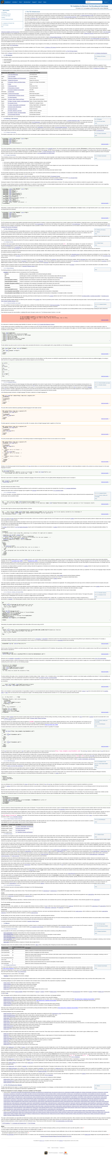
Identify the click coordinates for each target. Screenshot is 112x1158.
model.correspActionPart (28, 1098)
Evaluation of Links (101, 594)
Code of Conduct (54, 1147)
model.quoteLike (70, 1107)
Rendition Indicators (101, 592)
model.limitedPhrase (91, 1103)
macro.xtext (6, 942)
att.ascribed (19, 1092)
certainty (42, 991)
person (83, 691)
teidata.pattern (7, 1018)
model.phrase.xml (97, 1106)
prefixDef (10, 599)
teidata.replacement (8, 1027)
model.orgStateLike (100, 1104)
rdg (62, 864)
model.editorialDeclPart (93, 1099)
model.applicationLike (48, 1096)
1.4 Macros (3, 17)
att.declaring (94, 1092)
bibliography (104, 144)
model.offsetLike (85, 1104)
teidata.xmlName (7, 1042)
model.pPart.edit (71, 873)
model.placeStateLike (17, 1107)
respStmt (106, 691)
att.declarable (89, 1092)
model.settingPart (98, 1107)
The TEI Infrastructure (13, 74)
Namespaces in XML (56, 1013)
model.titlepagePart (60, 1109)
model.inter (70, 906)
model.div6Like (20, 1099)
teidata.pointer (7, 1021)
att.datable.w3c (78, 1092)
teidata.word (6, 1033)
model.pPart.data (44, 854)
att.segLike (75, 1095)
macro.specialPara (8, 939)
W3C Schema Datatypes (8, 968)
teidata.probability (7, 984)
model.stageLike (26, 1109)
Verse (9, 84)
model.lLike (72, 1103)
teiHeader (90, 387)
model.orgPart (93, 1104)
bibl (50, 599)
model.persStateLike (67, 1106)
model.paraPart (59, 1106)
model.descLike (65, 1098)
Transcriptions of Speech (13, 87)
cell (3, 993)
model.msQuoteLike (33, 1104)
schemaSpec (40, 127)
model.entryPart (25, 1101)
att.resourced (61, 1095)
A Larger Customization (101, 133)
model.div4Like (7, 1099)
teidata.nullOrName (8, 1082)
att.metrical (83, 259)
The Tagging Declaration (21, 527)
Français (59, 1136)
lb (87, 815)
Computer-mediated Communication (16, 89)
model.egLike (101, 1099)
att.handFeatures (77, 1093)
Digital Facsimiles (20, 830)
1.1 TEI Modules (4, 12)
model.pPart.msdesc (39, 1106)
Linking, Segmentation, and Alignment (16, 105)
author (2, 692)
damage (37, 991)
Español (51, 1136)
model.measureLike (5, 855)
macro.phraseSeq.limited (9, 937)
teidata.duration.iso (92, 1110)
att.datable (72, 1092)
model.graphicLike (15, 1103)
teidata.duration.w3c (8, 997)
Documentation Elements (70, 16)
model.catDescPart (96, 1096)
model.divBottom (33, 1099)
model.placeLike (104, 1106)
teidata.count (6, 988)
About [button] (39, 2)
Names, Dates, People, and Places (16, 99)
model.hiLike (29, 1103)
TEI (25, 176)
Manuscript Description (13, 93)
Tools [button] (20, 2)
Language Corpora (12, 103)
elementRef (44, 638)
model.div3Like (103, 1098)
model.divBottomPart (42, 1099)
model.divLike (46, 890)
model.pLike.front (7, 1106)
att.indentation (84, 1093)
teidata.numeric (7, 985)
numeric (90, 991)
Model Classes (99, 243)
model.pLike (10, 896)
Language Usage (58, 490)
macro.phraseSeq (8, 936)
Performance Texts (12, 86)
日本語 (63, 1136)
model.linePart (99, 1103)
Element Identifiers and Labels (103, 382)
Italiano (54, 1136)
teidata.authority (7, 1022)
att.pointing (18, 255)
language (34, 490)
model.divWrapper (84, 1099)
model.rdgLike (27, 864)
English (42, 1136)
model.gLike (31, 869)
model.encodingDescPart (16, 1101)
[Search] (93, 2)
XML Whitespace (100, 819)
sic (35, 784)
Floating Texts (58, 179)
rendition (72, 518)
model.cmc (13, 1098)
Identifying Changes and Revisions (24, 832)
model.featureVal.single (68, 1101)
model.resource (77, 1107)
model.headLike (23, 1103)
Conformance (36, 122)
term (30, 466)
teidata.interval (7, 987)
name (12, 518)
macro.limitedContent (8, 934)
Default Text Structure (89, 33)
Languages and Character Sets (8, 23)
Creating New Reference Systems (45, 324)
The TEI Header (106, 31)
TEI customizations (100, 658)
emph (8, 518)
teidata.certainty (7, 982)
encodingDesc (62, 809)
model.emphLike (7, 1101)
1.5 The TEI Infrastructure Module (7, 19)
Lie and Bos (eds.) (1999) (17, 560)
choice (57, 773)
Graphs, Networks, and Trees (15, 110)
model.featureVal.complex (57, 1101)
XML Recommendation (55, 305)
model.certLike (104, 1096)
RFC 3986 (92, 755)
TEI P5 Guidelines (6, 1123)
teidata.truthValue (7, 1002)
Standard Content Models (36, 926)
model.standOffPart (34, 1109)
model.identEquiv (43, 1103)
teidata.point (6, 1019)
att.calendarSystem (47, 1092)
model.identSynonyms (52, 1103)
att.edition (30, 1093)
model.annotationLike (27, 1096)
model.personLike (75, 1106)
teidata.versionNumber (8, 1025)
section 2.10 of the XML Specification (15, 765)
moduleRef (50, 148)
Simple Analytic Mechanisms (14, 106)
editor (6, 692)
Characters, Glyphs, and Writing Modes (16, 82)
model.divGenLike (50, 1099)
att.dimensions (100, 1092)
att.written (6, 1096)
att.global (72, 264)
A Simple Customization (101, 155)
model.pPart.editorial (30, 1106)
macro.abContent (14, 1110)
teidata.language (7, 1005)
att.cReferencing (39, 1092)
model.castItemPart (88, 1096)
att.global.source (105, 295)
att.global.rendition (86, 295)
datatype (84, 1073)
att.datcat (84, 1092)
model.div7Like (27, 1099)
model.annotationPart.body (38, 1096)
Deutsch (46, 1136)
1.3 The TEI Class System (5, 15)
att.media (13, 1095)
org (87, 691)
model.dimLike (83, 1098)
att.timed (95, 1095)
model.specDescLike (17, 1109)
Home (2, 26)
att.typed (107, 1095)
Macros (10, 53)
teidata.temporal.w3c (8, 999)
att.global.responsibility (95, 295)
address (8, 786)
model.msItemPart (25, 1104)
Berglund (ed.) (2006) (32, 560)
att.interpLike (97, 1093)
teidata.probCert (7, 1079)
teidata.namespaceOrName (9, 1015)
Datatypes (75, 1056)
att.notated (22, 1095)
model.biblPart (64, 849)
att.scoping (70, 1095)
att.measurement (76, 991)
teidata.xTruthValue (8, 1003)
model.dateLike (101, 854)
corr (49, 784)
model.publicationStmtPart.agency (45, 1107)
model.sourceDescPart (8, 1109)
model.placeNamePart (8, 1107)
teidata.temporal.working (9, 1000)
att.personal (31, 1095)
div (22, 751)
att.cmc (62, 1092)
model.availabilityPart (66, 1096)
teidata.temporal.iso (36, 1113)
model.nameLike (104, 851)
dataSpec (6, 975)
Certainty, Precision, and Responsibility (17, 112)
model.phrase (97, 899)
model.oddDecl (72, 1104)
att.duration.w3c (19, 1093)
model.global (98, 1101)
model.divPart (56, 849)
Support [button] (34, 2)
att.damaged (67, 1092)
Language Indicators (101, 304)
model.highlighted (36, 1103)
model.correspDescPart (50, 1098)
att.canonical (8, 245)
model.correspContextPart (39, 1098)
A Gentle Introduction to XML (86, 15)
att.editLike (41, 1068)
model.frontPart (77, 1101)
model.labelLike (83, 1103)
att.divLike (54, 259)
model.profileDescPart (27, 1107)
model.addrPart (12, 883)
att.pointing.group (75, 254)
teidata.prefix (6, 1044)
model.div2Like (97, 1098)
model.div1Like (53, 890)
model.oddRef (79, 1104)
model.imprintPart (61, 1103)
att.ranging (55, 1095)
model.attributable (57, 1096)
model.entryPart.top (33, 1101)
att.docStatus (6, 1093)
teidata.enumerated (8, 1038)
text (5, 388)
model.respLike (84, 1107)
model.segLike (91, 1107)
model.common (79, 911)
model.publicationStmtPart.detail (60, 1107)
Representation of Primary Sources (16, 95)
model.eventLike (40, 1101)
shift (26, 1068)
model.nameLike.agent (50, 1104)
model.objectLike (65, 1104)
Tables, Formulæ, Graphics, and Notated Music (18, 101)
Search (106, 2)
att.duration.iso (12, 1093)
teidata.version (7, 1024)
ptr (5, 751)
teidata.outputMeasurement (9, 1016)
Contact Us (62, 1147)
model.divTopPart (76, 1099)
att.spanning (85, 1095)
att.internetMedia (91, 1093)
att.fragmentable (40, 1093)
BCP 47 (61, 277)
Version (41, 1140)
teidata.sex (6, 1041)
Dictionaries (11, 91)
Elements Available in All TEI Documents (10, 31)
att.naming (17, 1095)
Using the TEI (33, 18)
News (44, 2)
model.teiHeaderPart (42, 1109)
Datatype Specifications (100, 53)
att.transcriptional (101, 1095)
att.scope (66, 1095)
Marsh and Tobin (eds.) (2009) (51, 724)
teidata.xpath (6, 1028)
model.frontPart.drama (85, 1101)
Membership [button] (27, 2)
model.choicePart (7, 1098)
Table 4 (36, 944)
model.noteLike (58, 1104)
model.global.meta (7, 1103)
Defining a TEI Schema (50, 47)
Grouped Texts (72, 177)
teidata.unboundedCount (9, 1080)
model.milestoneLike (16, 1104)
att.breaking (33, 1092)
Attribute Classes (28, 266)
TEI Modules (99, 119)
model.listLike (106, 1103)
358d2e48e (61, 1140)
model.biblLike (96, 851)
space (90, 815)
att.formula (34, 1093)
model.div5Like (13, 1099)
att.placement (37, 1095)
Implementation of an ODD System (99, 38)
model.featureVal (48, 1101)
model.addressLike (93, 854)
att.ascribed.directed (26, 1092)
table (7, 993)
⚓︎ (1, 55)
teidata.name (6, 1036)
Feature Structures (12, 108)
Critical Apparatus (12, 97)
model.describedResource (74, 1098)
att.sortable (80, 1095)
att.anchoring (13, 1092)
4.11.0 (43, 1140)
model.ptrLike (35, 1107)
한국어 (66, 1136)
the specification (10, 1134)
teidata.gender (7, 1039)
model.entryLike (28, 896)
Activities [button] (14, 2)
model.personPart (83, 1106)
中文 (70, 1136)
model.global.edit (105, 1101)
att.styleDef (90, 1095)
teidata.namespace (8, 1013)
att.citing (59, 1092)
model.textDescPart (51, 1109)
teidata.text (6, 1035)
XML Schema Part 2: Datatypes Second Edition (84, 999)
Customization (14, 45)
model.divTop (70, 1099)
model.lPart (77, 1103)
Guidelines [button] (7, 2)
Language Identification (70, 488)
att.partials (27, 1095)
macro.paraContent (8, 932)
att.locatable (103, 1093)
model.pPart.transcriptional (49, 1106)
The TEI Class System (71, 51)
